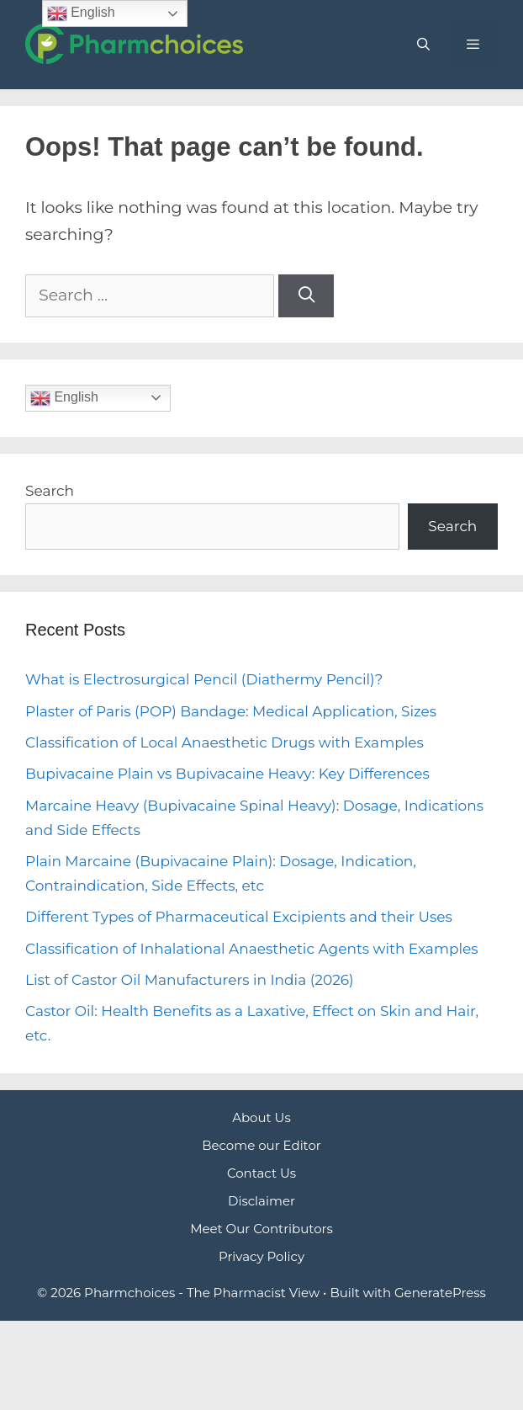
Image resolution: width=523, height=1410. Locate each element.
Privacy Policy (261, 1256)
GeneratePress (440, 1293)
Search (49, 490)
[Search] (306, 295)
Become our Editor (261, 1145)
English (64, 398)
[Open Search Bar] (422, 44)
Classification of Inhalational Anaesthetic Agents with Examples (251, 948)
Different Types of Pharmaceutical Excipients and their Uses (238, 916)
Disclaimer (261, 1201)
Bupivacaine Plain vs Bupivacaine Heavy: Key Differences (227, 773)
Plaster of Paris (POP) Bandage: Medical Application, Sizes (230, 711)
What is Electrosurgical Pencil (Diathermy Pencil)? (204, 679)
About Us (261, 1117)
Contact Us (261, 1173)
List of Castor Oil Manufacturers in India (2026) (189, 979)
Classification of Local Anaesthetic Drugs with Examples (224, 742)
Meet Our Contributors (261, 1229)
